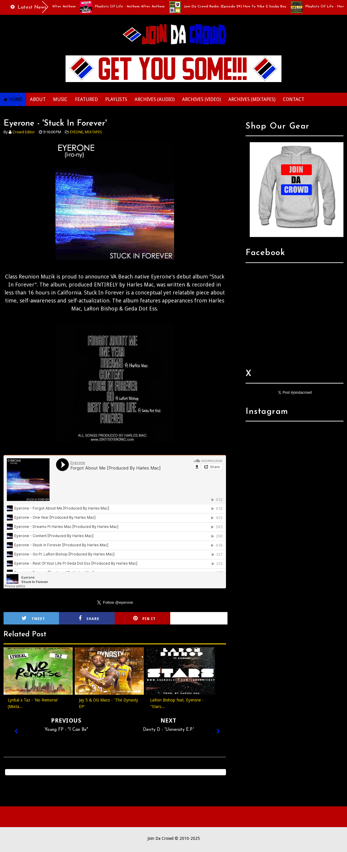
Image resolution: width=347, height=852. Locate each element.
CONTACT (293, 99)
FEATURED (86, 99)
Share (89, 618)
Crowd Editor (23, 132)
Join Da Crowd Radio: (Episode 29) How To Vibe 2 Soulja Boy (237, 6)
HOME (16, 99)
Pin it (144, 618)
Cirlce (200, 618)
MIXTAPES (93, 132)
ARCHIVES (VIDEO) (201, 99)
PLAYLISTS (116, 99)
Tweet (33, 618)
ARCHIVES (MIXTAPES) (252, 99)
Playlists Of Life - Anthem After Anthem (132, 6)
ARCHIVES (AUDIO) (155, 99)
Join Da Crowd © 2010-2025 (173, 838)
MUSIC (60, 99)
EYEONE (76, 132)
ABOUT (38, 99)
